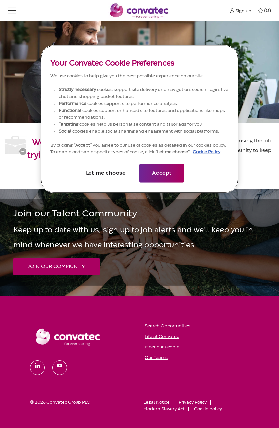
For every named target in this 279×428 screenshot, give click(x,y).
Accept (161, 173)
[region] (139, 119)
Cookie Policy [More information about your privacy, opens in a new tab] (206, 152)
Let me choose (106, 173)
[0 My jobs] (264, 11)
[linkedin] (37, 367)
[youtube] (59, 367)
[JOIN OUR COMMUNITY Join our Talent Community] (56, 266)
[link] (83, 336)
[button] (12, 10)
